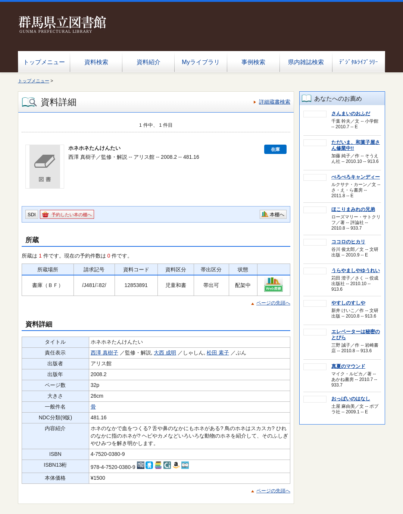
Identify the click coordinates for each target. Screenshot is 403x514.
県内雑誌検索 (306, 62)
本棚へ (277, 214)
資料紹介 (148, 62)
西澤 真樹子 (104, 353)
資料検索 (96, 62)
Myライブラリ (200, 62)
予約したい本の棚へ (71, 214)
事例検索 (253, 62)
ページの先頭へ (273, 303)
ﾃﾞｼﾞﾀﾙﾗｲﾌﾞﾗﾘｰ (358, 62)
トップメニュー (44, 62)
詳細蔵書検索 (274, 102)
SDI (32, 214)
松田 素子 (218, 353)
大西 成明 (165, 353)
